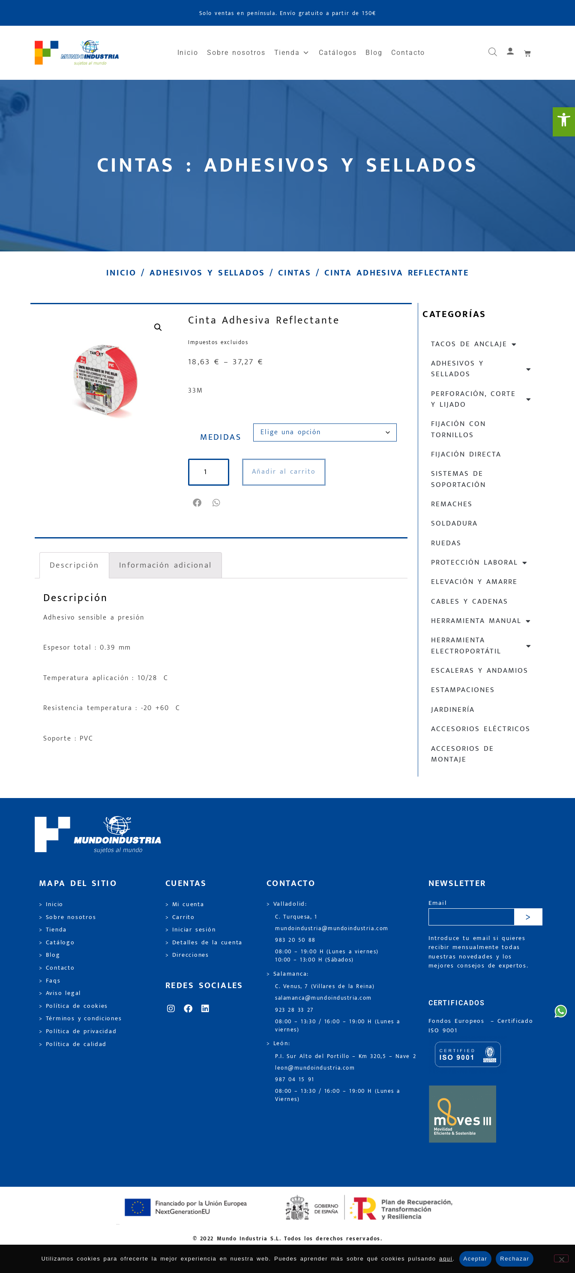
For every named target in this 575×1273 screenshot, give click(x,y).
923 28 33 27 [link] (294, 1010)
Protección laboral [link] (479, 562)
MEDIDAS (220, 437)
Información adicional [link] (165, 565)
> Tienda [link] (53, 930)
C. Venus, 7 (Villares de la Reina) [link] (325, 986)
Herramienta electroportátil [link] (481, 645)
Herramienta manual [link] (481, 621)
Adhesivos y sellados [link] (207, 273)
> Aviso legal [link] (60, 993)
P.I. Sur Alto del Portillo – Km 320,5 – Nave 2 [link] (345, 1056)
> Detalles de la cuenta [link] (204, 942)
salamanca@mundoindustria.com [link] (323, 998)
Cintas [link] (294, 273)
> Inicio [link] (51, 904)
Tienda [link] (292, 53)
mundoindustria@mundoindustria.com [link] (332, 928)
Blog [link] (374, 52)
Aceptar (476, 1258)
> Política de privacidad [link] (78, 1031)
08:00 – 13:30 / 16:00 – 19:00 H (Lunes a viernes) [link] (337, 1025)
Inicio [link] (188, 52)
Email (437, 903)
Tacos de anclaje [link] (474, 344)
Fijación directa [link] (466, 454)
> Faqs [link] (50, 981)
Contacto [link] (408, 52)
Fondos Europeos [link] (458, 1021)
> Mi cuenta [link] (184, 904)
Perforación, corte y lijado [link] (481, 399)
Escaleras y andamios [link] (479, 671)
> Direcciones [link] (187, 955)
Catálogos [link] (338, 52)
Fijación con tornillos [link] (458, 429)
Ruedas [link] (446, 543)
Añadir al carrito (284, 472)
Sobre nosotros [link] (236, 52)
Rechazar (514, 1258)
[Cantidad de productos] (208, 472)
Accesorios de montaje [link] (462, 754)
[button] (197, 502)
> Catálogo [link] (57, 942)
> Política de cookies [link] (73, 1006)
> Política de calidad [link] (73, 1044)
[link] (564, 121)
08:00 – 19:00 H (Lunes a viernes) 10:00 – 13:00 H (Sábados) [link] (327, 956)
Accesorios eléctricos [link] (480, 729)
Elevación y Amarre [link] (474, 582)
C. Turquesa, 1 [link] (296, 917)
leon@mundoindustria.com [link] (315, 1068)
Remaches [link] (452, 504)
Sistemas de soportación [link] (458, 479)
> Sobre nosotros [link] (67, 917)
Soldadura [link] (454, 523)
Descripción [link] (74, 565)
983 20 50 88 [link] (295, 940)
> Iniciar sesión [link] (190, 930)
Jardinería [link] (453, 710)
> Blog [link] (49, 955)
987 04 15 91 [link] (294, 1079)
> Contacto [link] (57, 968)
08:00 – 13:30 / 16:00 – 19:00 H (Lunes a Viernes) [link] (337, 1095)
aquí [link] (446, 1258)
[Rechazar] (561, 1258)
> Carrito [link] (180, 917)
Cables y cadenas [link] (469, 602)
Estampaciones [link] (463, 690)
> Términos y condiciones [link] (80, 1018)
